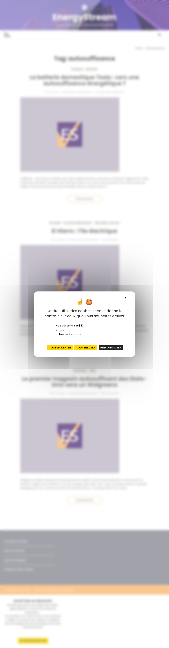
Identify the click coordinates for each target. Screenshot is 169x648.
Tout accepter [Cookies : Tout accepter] (60, 347)
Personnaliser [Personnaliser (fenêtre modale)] (110, 347)
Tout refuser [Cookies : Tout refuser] (85, 347)
